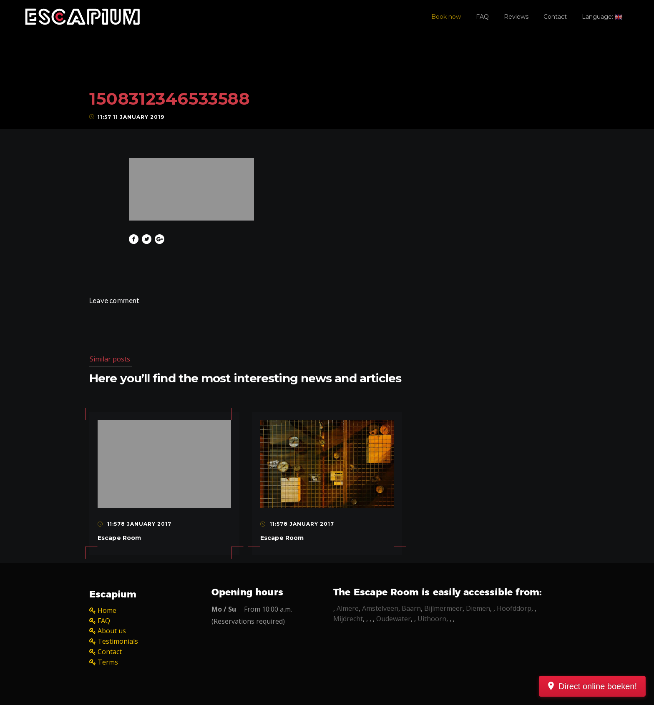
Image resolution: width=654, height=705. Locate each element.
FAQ (482, 16)
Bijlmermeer (443, 608)
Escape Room (119, 538)
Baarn (411, 608)
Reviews (516, 16)
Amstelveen (380, 608)
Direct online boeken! (597, 686)
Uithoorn (432, 618)
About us (112, 630)
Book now (446, 16)
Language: (602, 16)
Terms (108, 662)
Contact (555, 16)
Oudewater (393, 618)
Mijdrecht (348, 618)
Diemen (478, 608)
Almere (348, 608)
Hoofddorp (514, 608)
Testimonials (118, 641)
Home (107, 610)
